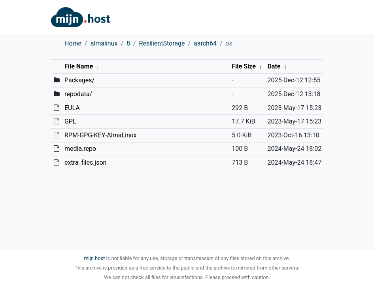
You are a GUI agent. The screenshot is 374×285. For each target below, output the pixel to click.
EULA (72, 108)
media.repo (80, 148)
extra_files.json (85, 162)
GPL (70, 121)
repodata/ (78, 94)
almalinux (104, 43)
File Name (78, 66)
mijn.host (94, 258)
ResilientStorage (162, 43)
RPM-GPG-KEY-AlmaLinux (100, 135)
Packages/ (79, 80)
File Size (244, 66)
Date (273, 66)
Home (72, 43)
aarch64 (205, 43)
